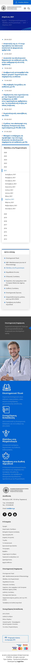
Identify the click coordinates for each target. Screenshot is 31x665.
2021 (24, 23)
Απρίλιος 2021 (7, 25)
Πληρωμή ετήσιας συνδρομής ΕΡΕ (12, 639)
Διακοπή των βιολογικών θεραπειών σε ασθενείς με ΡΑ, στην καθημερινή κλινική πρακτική (15, 61)
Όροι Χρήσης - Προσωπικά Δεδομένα (15, 659)
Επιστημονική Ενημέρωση (17, 20)
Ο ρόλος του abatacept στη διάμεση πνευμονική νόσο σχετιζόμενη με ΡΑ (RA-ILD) (14, 125)
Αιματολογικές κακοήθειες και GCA (14, 114)
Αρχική (4, 20)
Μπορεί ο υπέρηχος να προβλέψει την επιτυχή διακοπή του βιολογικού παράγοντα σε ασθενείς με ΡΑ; (15, 139)
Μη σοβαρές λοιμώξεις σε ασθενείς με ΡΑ (14, 85)
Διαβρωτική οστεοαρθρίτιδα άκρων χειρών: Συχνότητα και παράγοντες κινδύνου (15, 74)
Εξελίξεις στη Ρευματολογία (11, 23)
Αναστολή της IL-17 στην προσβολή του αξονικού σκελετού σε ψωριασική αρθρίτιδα (13, 47)
